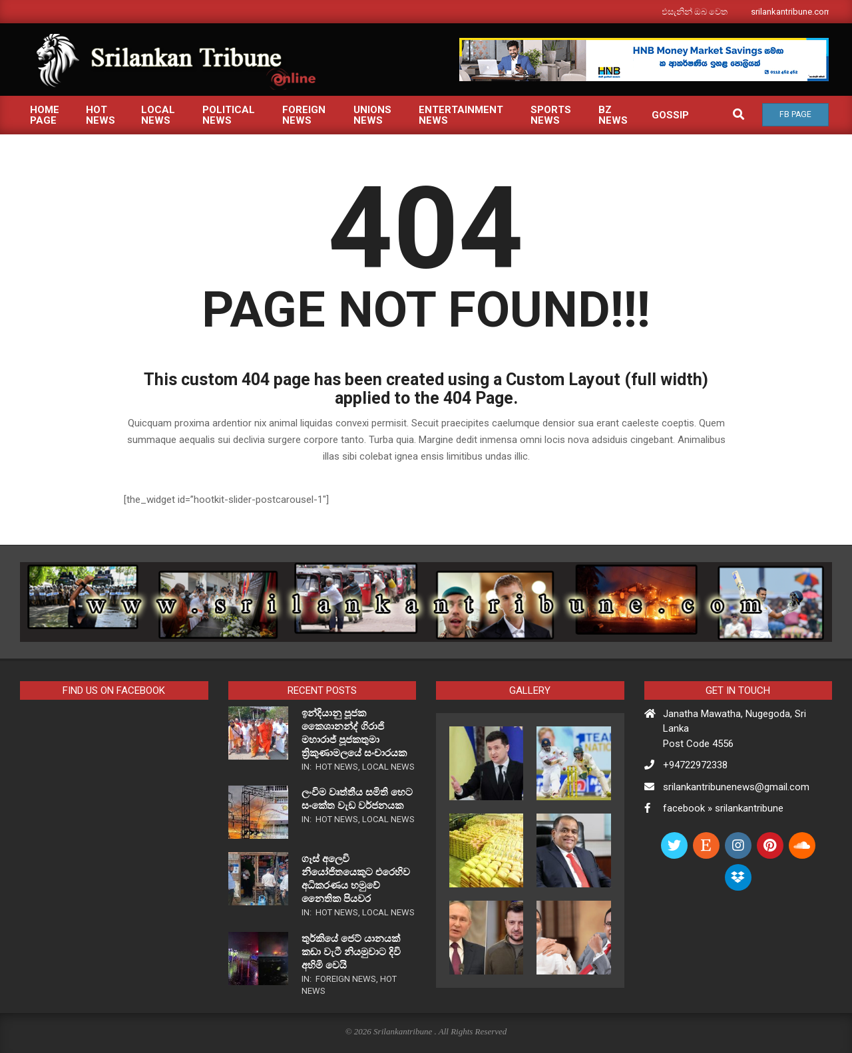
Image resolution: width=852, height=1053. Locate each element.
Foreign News (346, 979)
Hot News (337, 767)
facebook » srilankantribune (723, 808)
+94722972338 (695, 765)
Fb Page (795, 114)
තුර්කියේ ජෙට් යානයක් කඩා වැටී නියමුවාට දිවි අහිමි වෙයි (351, 952)
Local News (388, 767)
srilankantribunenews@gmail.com (736, 787)
